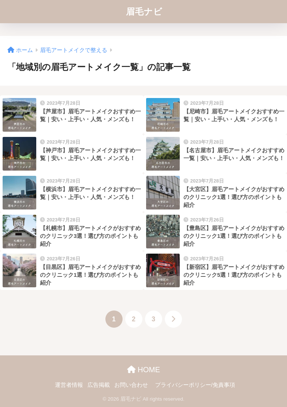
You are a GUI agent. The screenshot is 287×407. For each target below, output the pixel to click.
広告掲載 (98, 385)
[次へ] (173, 319)
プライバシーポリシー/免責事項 (195, 385)
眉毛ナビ (144, 11)
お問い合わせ (131, 385)
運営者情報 (69, 385)
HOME (143, 369)
